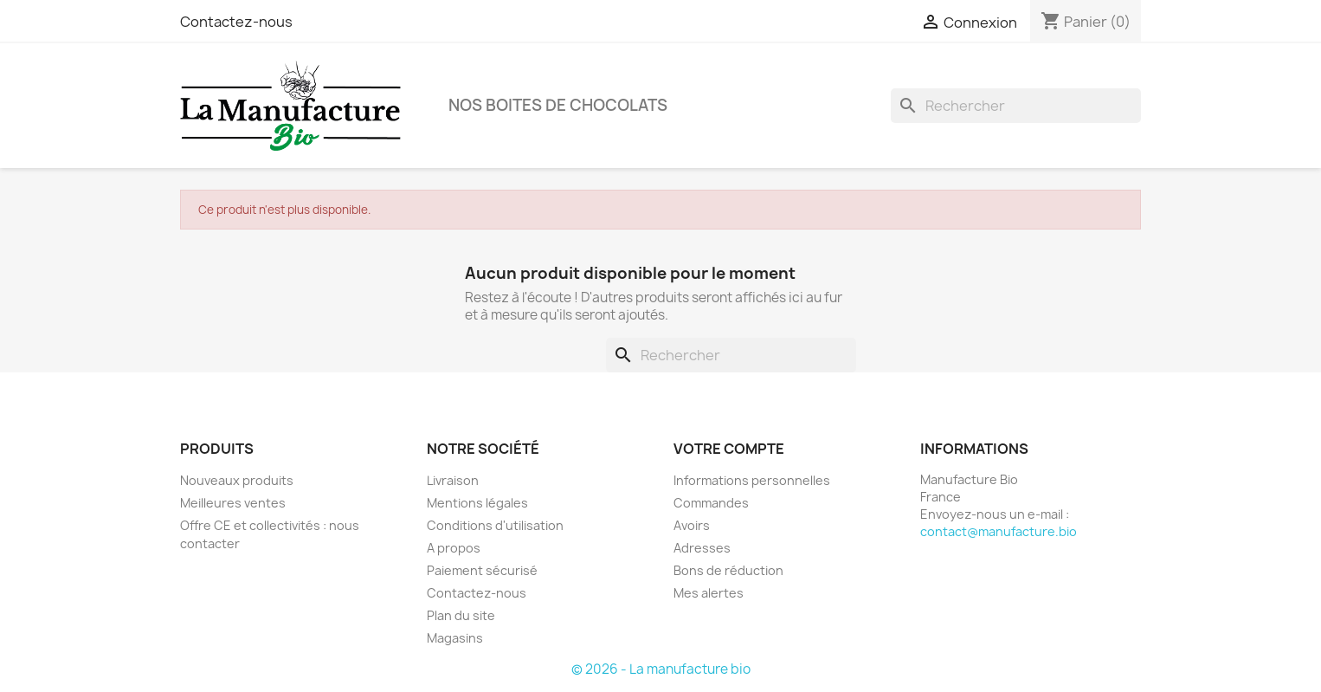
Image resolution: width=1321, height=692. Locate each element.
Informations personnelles (751, 480)
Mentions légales (477, 503)
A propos (453, 548)
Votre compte (728, 448)
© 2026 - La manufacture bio (661, 669)
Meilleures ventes (233, 503)
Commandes (711, 503)
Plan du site (461, 615)
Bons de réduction (728, 570)
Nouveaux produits (236, 480)
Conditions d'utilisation (495, 525)
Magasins (455, 638)
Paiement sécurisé (482, 570)
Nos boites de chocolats (557, 105)
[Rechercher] (1016, 105)
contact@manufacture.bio (998, 531)
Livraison (453, 480)
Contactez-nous (236, 21)
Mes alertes (708, 593)
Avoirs (691, 525)
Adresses (702, 548)
